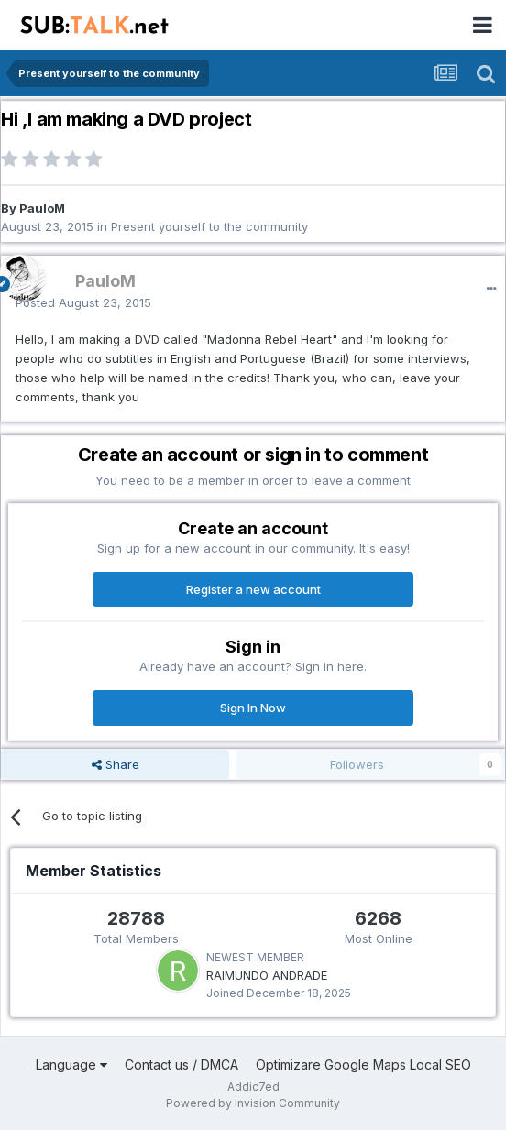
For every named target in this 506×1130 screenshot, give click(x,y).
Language (71, 1064)
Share (115, 764)
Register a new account (253, 589)
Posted (83, 302)
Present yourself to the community (209, 226)
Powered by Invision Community (253, 1103)
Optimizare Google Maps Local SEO (363, 1064)
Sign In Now (253, 707)
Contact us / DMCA (181, 1064)
